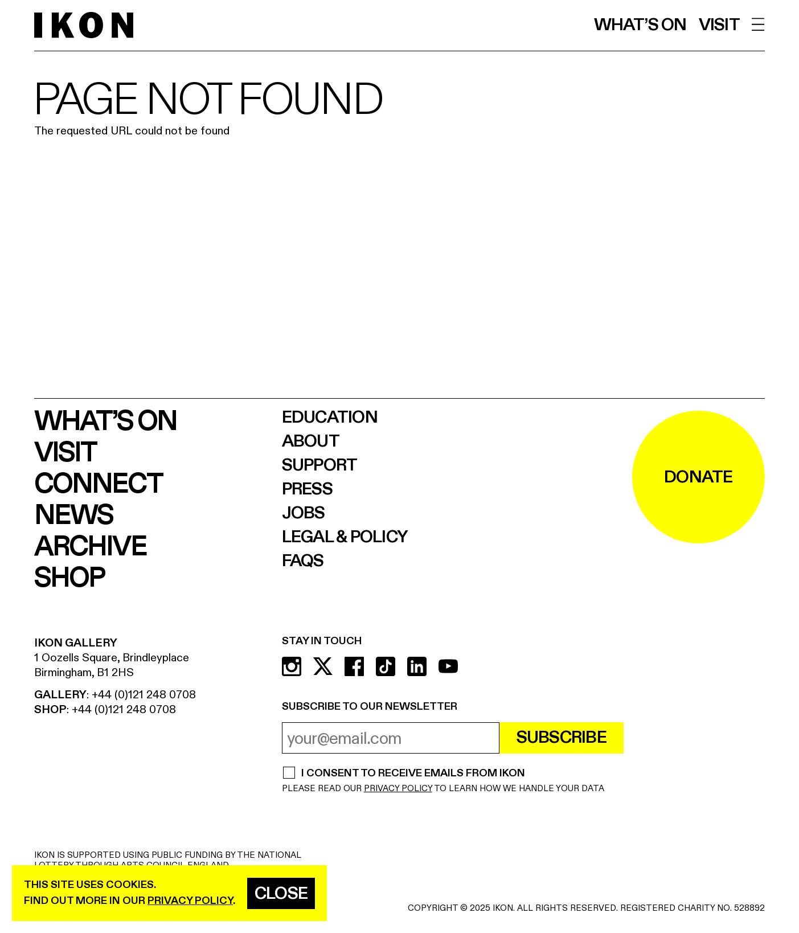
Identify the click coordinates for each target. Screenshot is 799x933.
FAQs (303, 561)
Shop (69, 578)
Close (281, 894)
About (310, 441)
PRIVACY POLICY (398, 788)
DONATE (698, 477)
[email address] (390, 738)
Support (320, 465)
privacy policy (190, 900)
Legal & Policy (345, 537)
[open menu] (758, 24)
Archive (90, 547)
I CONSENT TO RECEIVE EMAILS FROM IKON (413, 774)
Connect (98, 484)
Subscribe (562, 737)
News (73, 516)
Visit (719, 25)
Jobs (303, 513)
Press (307, 489)
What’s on (640, 25)
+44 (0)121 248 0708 (144, 695)
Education (330, 417)
